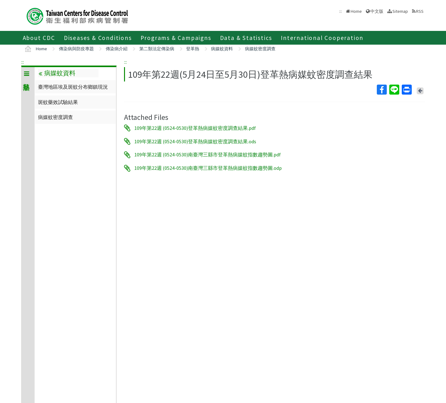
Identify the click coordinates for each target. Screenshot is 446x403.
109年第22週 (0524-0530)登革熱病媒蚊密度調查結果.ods (195, 141)
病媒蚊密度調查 (260, 49)
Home (356, 11)
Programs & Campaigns (176, 38)
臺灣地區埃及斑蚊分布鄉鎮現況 (73, 87)
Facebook (381, 90)
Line (394, 90)
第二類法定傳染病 (156, 49)
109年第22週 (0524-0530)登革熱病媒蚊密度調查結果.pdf (195, 128)
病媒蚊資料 (222, 49)
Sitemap (400, 11)
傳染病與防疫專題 (76, 49)
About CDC (39, 38)
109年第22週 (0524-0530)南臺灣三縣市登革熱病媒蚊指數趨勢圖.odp (208, 168)
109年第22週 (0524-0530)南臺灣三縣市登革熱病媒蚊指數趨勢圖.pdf (207, 155)
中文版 (376, 11)
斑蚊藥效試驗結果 (58, 102)
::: (22, 62)
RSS (420, 11)
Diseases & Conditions (98, 38)
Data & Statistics (246, 38)
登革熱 (192, 49)
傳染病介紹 (116, 49)
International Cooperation (322, 38)
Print (406, 90)
